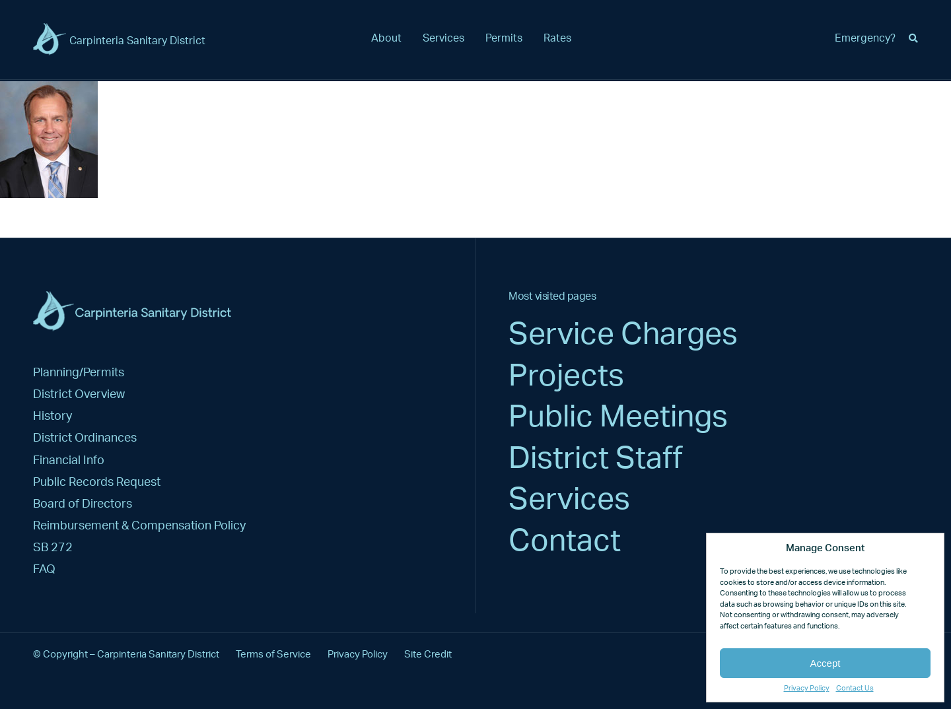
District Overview (79, 394)
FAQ (44, 569)
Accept (825, 663)
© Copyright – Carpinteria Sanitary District (126, 654)
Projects (566, 376)
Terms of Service (273, 654)
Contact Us (855, 688)
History (52, 416)
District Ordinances (85, 438)
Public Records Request (96, 482)
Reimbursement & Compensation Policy (139, 525)
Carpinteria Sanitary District (137, 41)
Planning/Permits (78, 372)
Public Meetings (618, 417)
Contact (565, 541)
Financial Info (68, 460)
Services (443, 38)
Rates (557, 38)
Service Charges (623, 335)
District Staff (596, 459)
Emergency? (865, 38)
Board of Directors (82, 504)
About (386, 38)
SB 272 (53, 547)
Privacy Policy (806, 688)
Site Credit (428, 654)
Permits (503, 38)
